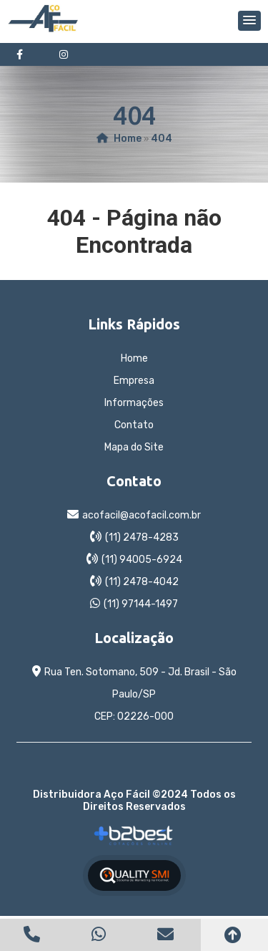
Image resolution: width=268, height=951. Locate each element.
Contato (134, 425)
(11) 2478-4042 (142, 582)
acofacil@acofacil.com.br (141, 515)
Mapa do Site (134, 447)
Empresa (134, 381)
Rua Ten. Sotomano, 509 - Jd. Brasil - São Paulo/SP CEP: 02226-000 (140, 694)
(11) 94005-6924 (141, 560)
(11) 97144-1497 (141, 604)
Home (134, 358)
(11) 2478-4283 (142, 537)
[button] (249, 21)
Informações (134, 403)
